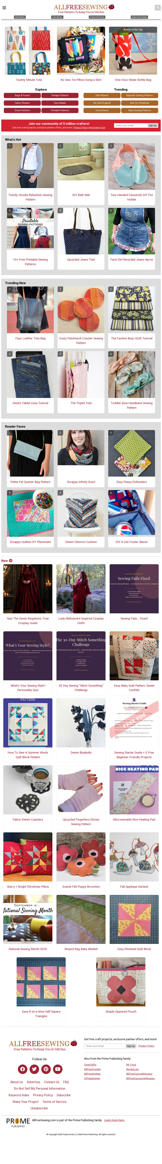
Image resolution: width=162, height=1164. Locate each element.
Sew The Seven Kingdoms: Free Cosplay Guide (28, 621)
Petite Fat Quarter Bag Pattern (30, 482)
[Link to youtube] (57, 1069)
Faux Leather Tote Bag (30, 338)
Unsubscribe (39, 1108)
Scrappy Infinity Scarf (81, 482)
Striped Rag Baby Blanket (81, 949)
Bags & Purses (22, 95)
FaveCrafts (90, 1064)
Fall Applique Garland (134, 886)
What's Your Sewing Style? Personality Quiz (28, 688)
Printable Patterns (60, 110)
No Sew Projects (102, 103)
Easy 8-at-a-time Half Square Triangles (41, 1014)
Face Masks (60, 103)
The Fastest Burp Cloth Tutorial (131, 338)
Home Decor (102, 110)
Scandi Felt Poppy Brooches (81, 886)
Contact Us (51, 1082)
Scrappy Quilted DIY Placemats (30, 542)
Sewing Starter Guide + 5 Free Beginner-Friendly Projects (134, 755)
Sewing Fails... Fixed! (134, 618)
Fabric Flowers (22, 103)
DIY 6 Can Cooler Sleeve (132, 542)
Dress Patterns (22, 110)
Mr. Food (131, 1064)
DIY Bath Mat (81, 195)
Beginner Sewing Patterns (139, 95)
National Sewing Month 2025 (28, 949)
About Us (16, 1082)
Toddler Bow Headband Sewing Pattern (132, 405)
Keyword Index (19, 1095)
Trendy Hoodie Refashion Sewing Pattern (30, 197)
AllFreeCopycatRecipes (139, 1073)
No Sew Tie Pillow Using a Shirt (81, 80)
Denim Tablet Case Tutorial (30, 403)
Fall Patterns (102, 95)
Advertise (33, 1082)
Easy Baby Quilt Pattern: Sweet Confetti (134, 688)
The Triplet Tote (81, 403)
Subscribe (64, 1095)
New (6, 561)
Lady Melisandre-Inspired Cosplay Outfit (81, 621)
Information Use (96, 127)
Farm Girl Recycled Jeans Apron (131, 259)
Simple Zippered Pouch (121, 1011)
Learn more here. (114, 1120)
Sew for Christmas (139, 103)
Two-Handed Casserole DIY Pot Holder (132, 197)
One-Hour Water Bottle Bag (133, 80)
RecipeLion (132, 1069)
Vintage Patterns (60, 95)
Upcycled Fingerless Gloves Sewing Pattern (81, 822)
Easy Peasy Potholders (131, 482)
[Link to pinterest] (46, 1069)
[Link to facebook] (22, 1069)
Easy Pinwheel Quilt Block (134, 949)
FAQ (66, 1082)
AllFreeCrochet (92, 1069)
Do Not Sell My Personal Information (39, 1088)
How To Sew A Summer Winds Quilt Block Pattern (28, 755)
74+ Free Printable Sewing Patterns (30, 262)
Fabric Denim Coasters (28, 819)
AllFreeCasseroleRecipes (140, 1078)
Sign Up (152, 125)
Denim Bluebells (81, 752)
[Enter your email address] (105, 1046)
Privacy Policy (81, 127)
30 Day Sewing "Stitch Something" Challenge (81, 688)
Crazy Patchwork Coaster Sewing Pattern (81, 341)
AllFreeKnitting (92, 1073)
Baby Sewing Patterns (139, 110)
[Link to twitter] (34, 1069)
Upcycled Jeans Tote (81, 259)
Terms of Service (54, 1102)
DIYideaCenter (92, 1078)
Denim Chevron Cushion (81, 542)
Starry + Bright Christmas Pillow (28, 886)
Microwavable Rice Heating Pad (134, 819)
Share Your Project (25, 1102)
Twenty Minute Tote (29, 80)
